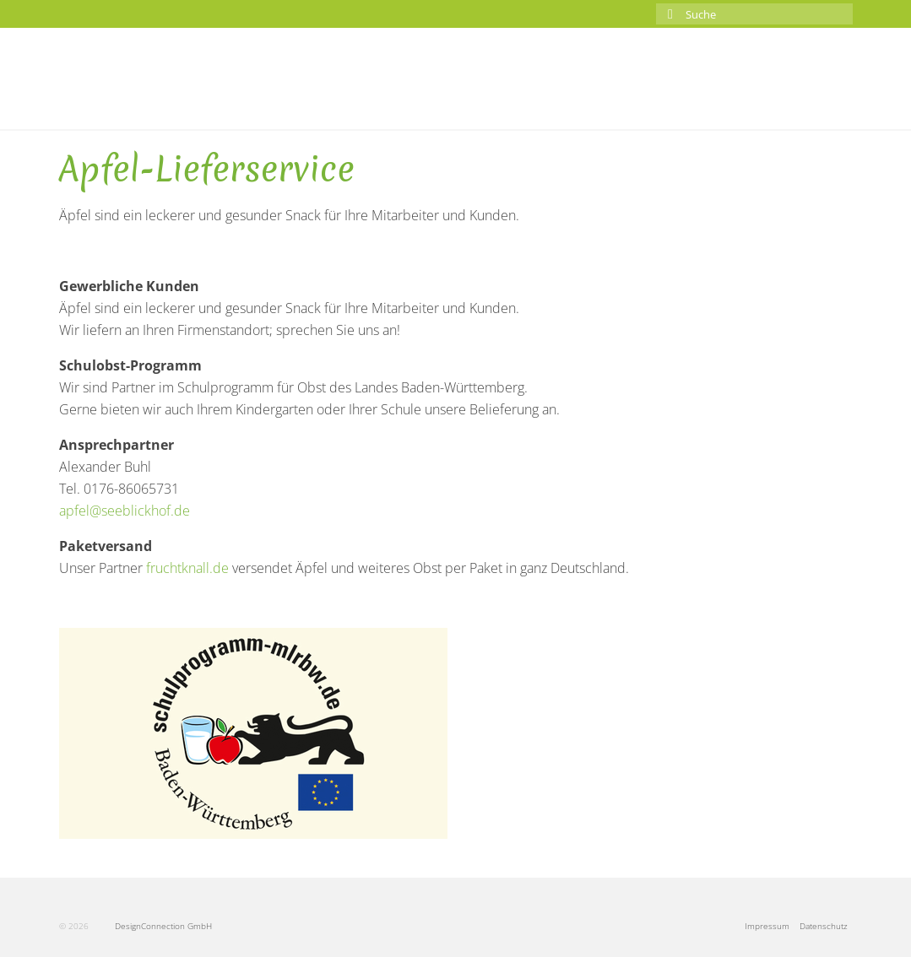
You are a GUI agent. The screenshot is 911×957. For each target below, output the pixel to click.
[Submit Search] (668, 13)
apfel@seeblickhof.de (124, 510)
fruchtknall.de (187, 568)
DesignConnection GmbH (151, 926)
